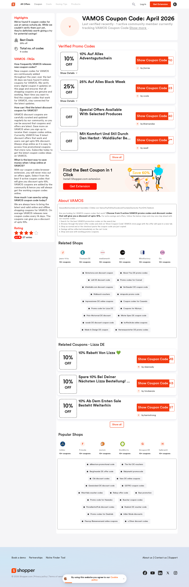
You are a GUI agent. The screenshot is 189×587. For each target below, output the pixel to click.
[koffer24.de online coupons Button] (134, 322)
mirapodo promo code (129, 294)
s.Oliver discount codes (138, 521)
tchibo (62, 450)
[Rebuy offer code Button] (119, 492)
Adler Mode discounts (132, 514)
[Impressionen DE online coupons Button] (98, 301)
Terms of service (57, 576)
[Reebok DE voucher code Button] (134, 507)
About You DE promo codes (135, 273)
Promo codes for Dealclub (101, 514)
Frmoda (82, 450)
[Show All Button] (117, 425)
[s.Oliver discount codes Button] (136, 521)
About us (147, 557)
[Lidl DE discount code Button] (99, 280)
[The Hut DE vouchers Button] (132, 464)
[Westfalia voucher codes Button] (91, 492)
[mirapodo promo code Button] (129, 294)
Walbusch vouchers (101, 294)
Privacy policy (40, 576)
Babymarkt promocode (133, 471)
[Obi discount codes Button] (100, 478)
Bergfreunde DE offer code (101, 471)
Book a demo (19, 557)
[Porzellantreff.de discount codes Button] (99, 507)
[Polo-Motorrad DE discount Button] (97, 315)
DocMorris (124, 450)
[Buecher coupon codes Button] (131, 500)
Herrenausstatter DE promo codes (133, 330)
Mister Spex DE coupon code (133, 316)
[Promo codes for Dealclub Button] (101, 514)
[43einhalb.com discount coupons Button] (98, 287)
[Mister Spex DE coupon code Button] (132, 315)
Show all (116, 424)
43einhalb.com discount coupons (99, 287)
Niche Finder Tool (55, 557)
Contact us (161, 557)
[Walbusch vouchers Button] (100, 294)
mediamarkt (104, 259)
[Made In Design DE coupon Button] (95, 329)
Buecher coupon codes (133, 500)
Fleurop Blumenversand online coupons (101, 521)
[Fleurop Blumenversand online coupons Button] (100, 521)
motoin (102, 450)
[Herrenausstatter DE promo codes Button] (132, 329)
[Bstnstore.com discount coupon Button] (98, 273)
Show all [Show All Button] (116, 157)
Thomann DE (84, 259)
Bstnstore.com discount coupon (99, 273)
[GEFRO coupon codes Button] (133, 485)
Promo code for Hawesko (101, 500)
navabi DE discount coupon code (99, 323)
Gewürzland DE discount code (102, 486)
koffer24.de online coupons (135, 323)
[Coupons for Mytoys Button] (131, 308)
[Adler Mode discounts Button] (132, 514)
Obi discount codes (101, 479)
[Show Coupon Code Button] (152, 60)
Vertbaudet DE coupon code (135, 287)
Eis (160, 259)
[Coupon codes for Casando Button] (134, 301)
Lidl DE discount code (100, 280)
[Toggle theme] (175, 4)
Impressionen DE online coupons (99, 301)
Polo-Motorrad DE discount (99, 316)
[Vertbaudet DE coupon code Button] (134, 287)
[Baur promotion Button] (144, 492)
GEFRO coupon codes (134, 486)
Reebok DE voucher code (135, 507)
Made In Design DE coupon (96, 330)
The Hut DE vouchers (134, 464)
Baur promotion (144, 493)
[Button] (143, 4)
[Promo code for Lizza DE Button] (101, 308)
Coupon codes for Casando (135, 301)
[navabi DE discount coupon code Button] (98, 322)
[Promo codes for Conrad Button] (130, 280)
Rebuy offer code (120, 493)
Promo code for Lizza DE (102, 308)
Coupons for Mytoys (132, 308)
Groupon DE (144, 450)
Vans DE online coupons (130, 479)
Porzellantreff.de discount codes (100, 507)
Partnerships (36, 557)
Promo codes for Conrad (131, 280)
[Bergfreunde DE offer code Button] (100, 471)
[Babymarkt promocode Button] (132, 471)
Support (173, 557)
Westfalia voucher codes (92, 493)
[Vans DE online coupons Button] (129, 478)
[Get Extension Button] (80, 186)
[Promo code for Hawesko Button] (100, 500)
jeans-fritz (64, 259)
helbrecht (163, 450)
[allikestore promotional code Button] (101, 464)
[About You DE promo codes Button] (134, 273)
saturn (122, 259)
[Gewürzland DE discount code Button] (100, 485)
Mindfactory (144, 259)
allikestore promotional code (102, 464)
